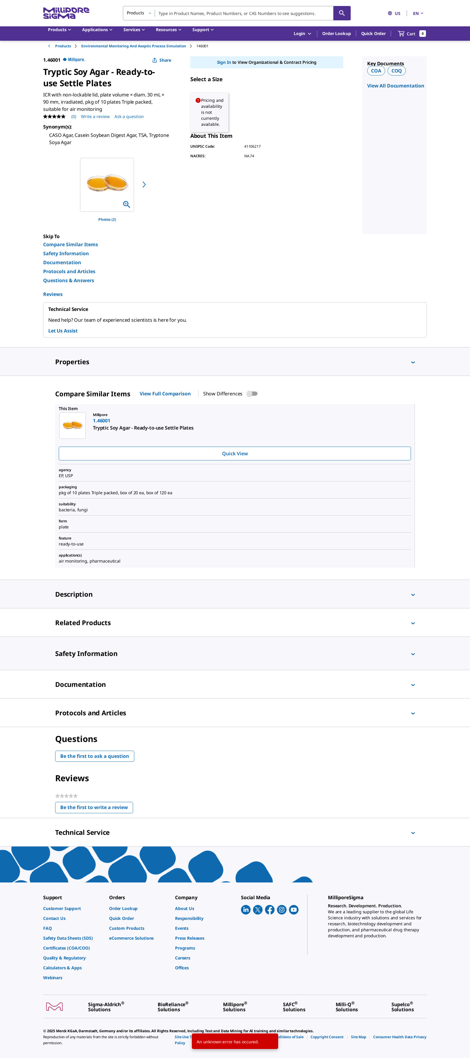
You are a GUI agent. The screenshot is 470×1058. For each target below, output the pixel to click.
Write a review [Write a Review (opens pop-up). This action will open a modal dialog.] (95, 116)
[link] (73, 908)
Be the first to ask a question (94, 756)
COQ (396, 70)
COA (376, 70)
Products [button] (135, 13)
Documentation (62, 262)
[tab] (68, 46)
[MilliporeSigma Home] (66, 13)
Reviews (53, 294)
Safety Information (66, 253)
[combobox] (237, 13)
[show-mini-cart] (412, 33)
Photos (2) (107, 219)
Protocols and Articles (69, 271)
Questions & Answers (68, 280)
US (394, 13)
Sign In (224, 62)
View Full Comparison (165, 394)
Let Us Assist (63, 331)
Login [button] (303, 34)
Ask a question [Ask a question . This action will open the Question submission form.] (129, 116)
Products (63, 46)
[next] (144, 185)
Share (161, 60)
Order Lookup (336, 33)
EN (418, 13)
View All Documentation (395, 86)
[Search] (342, 13)
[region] (107, 184)
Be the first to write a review (96, 808)
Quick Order (373, 33)
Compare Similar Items (70, 244)
